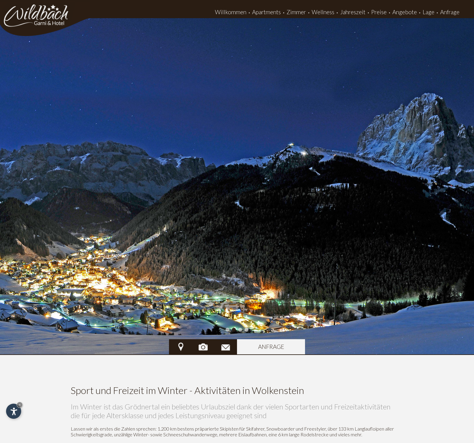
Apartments (266, 11)
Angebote (404, 11)
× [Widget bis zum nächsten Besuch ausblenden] (19, 404)
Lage (428, 11)
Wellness (323, 11)
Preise (379, 11)
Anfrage (449, 11)
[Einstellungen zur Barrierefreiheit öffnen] (13, 411)
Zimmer (296, 11)
